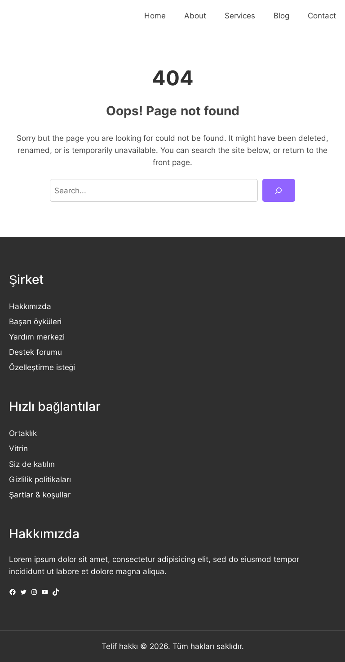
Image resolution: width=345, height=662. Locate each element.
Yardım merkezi (37, 336)
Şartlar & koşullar (40, 494)
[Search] (278, 190)
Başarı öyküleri (35, 321)
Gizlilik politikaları (40, 479)
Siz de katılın (32, 464)
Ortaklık (23, 433)
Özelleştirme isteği (42, 367)
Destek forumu (35, 352)
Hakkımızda (30, 306)
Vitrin (18, 448)
